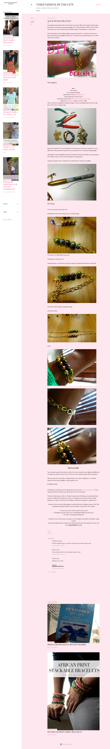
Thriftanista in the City (54, 4)
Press (64, 10)
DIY (53, 10)
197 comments (54, 647)
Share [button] (32, 18)
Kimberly (54, 558)
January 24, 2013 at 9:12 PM (58, 568)
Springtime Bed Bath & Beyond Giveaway (66, 644)
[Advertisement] (73, 587)
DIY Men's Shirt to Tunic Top (10, 113)
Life (59, 10)
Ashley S (54, 549)
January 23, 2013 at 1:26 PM (58, 545)
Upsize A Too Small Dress (9, 148)
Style (49, 10)
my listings (13, 2)
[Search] (98, 4)
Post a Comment (51, 572)
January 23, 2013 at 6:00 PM (58, 554)
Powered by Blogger (66, 744)
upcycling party (79, 94)
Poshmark (10, 3)
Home (38, 10)
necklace (70, 101)
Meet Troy (44, 10)
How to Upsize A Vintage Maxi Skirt (10, 77)
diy (31, 24)
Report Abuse (7, 219)
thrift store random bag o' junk (81, 99)
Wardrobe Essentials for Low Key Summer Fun (10, 185)
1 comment (53, 734)
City (56, 10)
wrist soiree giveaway (88, 490)
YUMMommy (55, 541)
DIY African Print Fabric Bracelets (64, 732)
